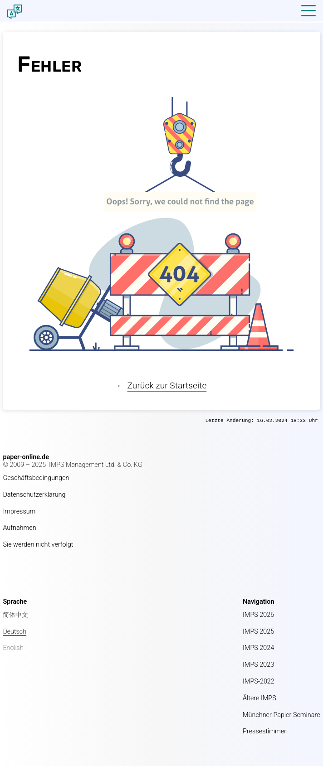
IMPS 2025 (258, 631)
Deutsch (14, 631)
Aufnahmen (19, 528)
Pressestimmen (265, 731)
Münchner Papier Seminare (281, 715)
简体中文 (15, 615)
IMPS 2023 (258, 665)
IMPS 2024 (258, 648)
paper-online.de (26, 457)
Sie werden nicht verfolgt (38, 544)
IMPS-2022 (258, 681)
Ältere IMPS (259, 698)
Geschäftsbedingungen (36, 478)
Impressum (19, 511)
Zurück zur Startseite (167, 385)
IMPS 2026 (258, 615)
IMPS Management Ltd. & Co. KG (95, 465)
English (13, 648)
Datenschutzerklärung (34, 495)
